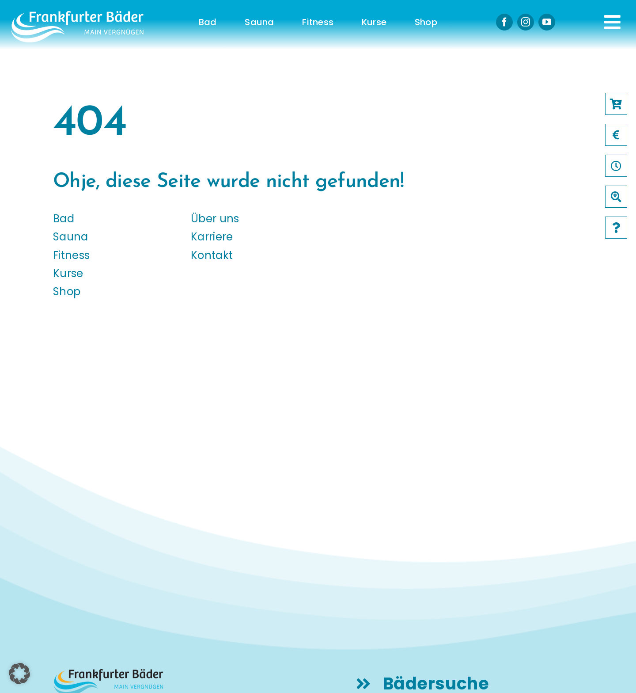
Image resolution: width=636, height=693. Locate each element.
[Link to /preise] (616, 135)
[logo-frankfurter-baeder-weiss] (77, 14)
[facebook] (504, 22)
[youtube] (546, 22)
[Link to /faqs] (616, 228)
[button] (19, 673)
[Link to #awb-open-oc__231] (612, 22)
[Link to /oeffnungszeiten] (616, 166)
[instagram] (525, 22)
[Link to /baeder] (616, 197)
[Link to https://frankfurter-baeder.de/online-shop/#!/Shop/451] (616, 104)
